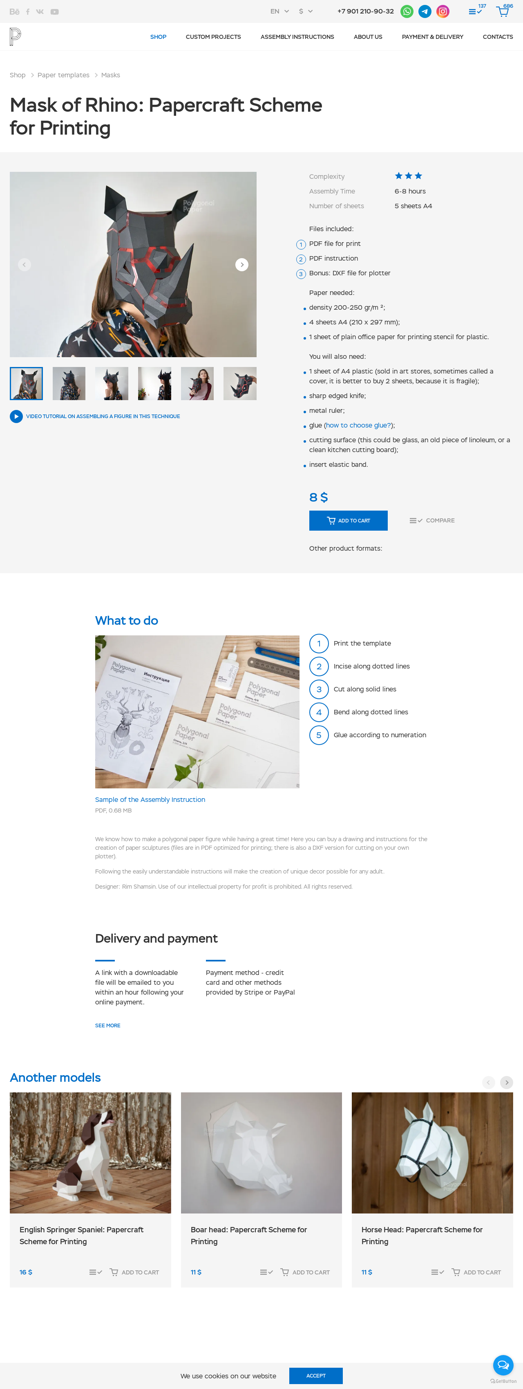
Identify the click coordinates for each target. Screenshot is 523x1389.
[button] (24, 264)
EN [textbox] (274, 11)
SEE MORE (108, 1025)
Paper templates (63, 75)
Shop (158, 37)
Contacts (498, 37)
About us (368, 37)
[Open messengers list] (503, 1365)
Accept (316, 1376)
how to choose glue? (358, 425)
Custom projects (213, 37)
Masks (110, 75)
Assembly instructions (297, 37)
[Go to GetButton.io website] (503, 1380)
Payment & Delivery (432, 37)
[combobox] (282, 11)
